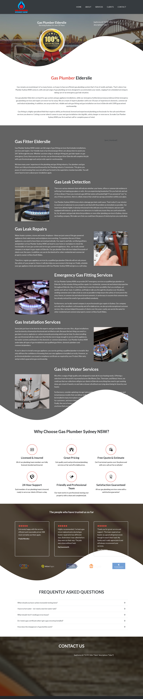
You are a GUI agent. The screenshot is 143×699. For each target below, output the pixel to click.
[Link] (21, 6)
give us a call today (80, 270)
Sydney (118, 217)
